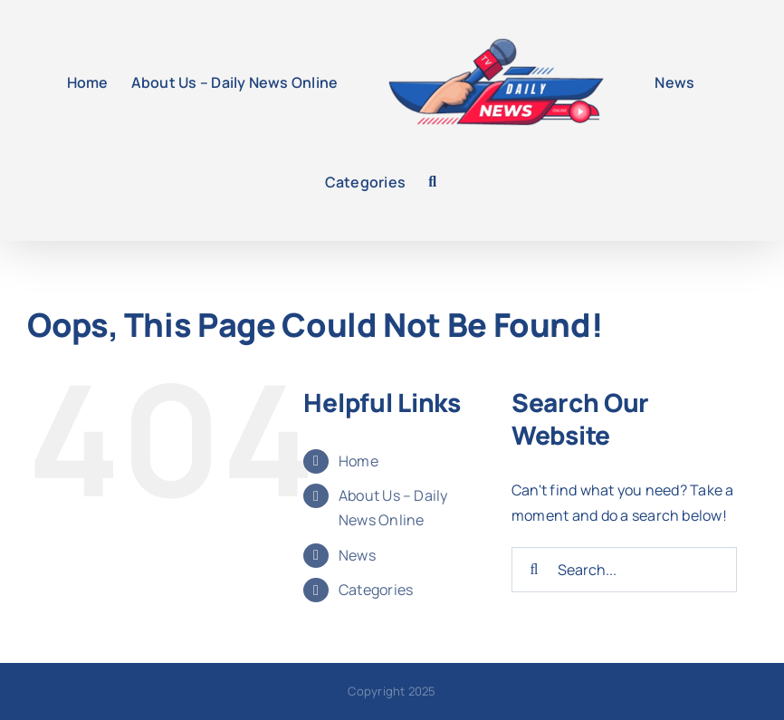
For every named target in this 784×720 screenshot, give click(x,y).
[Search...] (624, 569)
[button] (432, 182)
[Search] (534, 569)
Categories (376, 590)
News (357, 555)
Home (358, 461)
